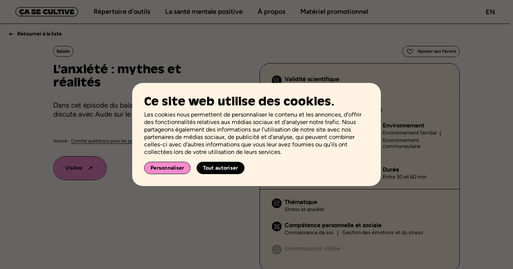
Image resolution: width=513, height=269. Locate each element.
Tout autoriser (220, 168)
